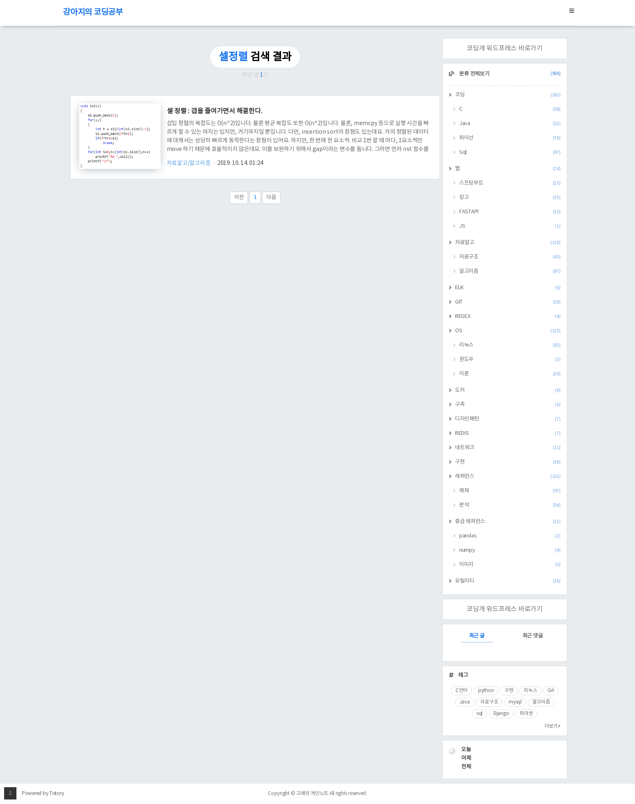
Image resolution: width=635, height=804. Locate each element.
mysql (515, 702)
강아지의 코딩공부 (93, 12)
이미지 (510, 565)
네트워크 (508, 448)
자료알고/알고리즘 (189, 163)
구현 (508, 462)
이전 (239, 197)
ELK (508, 288)
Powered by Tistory (43, 793)
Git (551, 690)
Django (501, 713)
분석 (510, 505)
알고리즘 (510, 271)
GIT (508, 302)
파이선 (510, 138)
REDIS (508, 433)
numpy (510, 550)
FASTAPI (510, 212)
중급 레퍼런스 (508, 521)
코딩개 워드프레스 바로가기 (505, 48)
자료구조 (510, 257)
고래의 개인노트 (312, 793)
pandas (510, 536)
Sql (510, 152)
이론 (510, 374)
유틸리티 (508, 581)
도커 (508, 390)
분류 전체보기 (509, 74)
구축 (508, 405)
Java (510, 124)
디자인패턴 (508, 419)
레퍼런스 (508, 476)
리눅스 (510, 345)
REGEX (508, 316)
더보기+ (553, 726)
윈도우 (510, 359)
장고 (510, 197)
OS (508, 331)
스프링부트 (510, 183)
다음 (271, 197)
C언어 (461, 690)
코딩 (508, 95)
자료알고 (508, 243)
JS (510, 226)
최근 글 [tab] (477, 636)
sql (479, 713)
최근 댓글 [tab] (532, 636)
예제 (510, 491)
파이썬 (526, 713)
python (486, 690)
